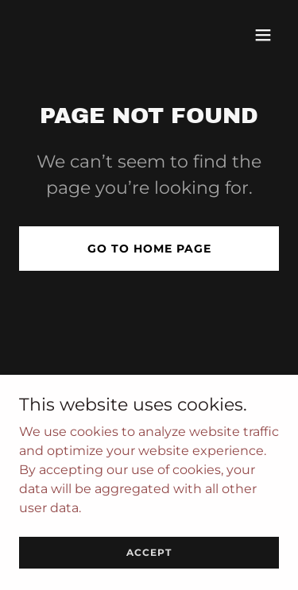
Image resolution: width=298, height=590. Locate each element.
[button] (263, 35)
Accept (149, 552)
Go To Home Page (149, 248)
